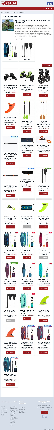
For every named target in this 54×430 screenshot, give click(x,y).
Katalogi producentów (22, 411)
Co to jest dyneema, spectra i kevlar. (12, 422)
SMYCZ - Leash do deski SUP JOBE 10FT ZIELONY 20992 (10, 218)
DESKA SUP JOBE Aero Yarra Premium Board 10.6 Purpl (44, 344)
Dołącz (44, 412)
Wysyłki (3, 405)
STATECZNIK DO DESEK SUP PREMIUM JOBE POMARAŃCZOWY (10, 119)
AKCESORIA (27, 59)
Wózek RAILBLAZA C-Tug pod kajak (27, 86)
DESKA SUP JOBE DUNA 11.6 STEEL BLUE (10, 250)
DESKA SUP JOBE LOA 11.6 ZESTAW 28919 (27, 311)
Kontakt (3, 410)
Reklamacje (22, 408)
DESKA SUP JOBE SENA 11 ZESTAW (43, 250)
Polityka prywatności (4, 407)
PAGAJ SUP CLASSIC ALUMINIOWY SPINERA (44, 186)
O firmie (3, 413)
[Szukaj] (43, 8)
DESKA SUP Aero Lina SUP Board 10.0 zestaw (10, 280)
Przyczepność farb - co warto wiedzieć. (14, 418)
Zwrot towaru (22, 406)
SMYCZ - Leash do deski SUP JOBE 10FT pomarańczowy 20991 (43, 147)
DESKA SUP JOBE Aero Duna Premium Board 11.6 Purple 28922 (27, 344)
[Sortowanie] (46, 65)
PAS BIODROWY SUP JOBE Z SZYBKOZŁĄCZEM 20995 (27, 181)
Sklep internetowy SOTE (48, 428)
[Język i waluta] (51, 8)
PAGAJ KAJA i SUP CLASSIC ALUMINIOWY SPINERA (10, 312)
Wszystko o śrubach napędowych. (13, 406)
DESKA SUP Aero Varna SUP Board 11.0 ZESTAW (27, 280)
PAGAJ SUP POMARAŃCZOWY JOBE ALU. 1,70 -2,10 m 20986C (43, 123)
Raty (2, 415)
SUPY (10, 59)
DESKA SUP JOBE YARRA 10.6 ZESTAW (27, 250)
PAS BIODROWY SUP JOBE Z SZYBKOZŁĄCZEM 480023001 (10, 187)
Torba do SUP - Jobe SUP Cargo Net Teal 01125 (27, 218)
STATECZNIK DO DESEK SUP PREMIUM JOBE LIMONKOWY (44, 218)
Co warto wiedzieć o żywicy (12, 413)
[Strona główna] (9, 3)
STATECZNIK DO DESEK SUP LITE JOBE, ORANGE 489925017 (10, 344)
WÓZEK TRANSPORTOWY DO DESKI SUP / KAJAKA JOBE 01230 (10, 87)
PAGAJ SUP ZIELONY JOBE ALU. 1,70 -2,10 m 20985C (27, 123)
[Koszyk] (46, 8)
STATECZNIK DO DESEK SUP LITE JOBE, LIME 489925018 (44, 312)
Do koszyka (10, 96)
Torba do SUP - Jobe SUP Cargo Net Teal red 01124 (27, 147)
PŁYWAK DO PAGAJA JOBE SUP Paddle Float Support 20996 (10, 155)
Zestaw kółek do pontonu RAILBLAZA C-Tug (44, 87)
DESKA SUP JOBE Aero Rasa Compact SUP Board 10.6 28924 (10, 376)
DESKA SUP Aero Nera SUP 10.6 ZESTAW (44, 280)
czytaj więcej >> (19, 39)
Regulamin (4, 411)
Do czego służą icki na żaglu (14, 410)
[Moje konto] (48, 8)
